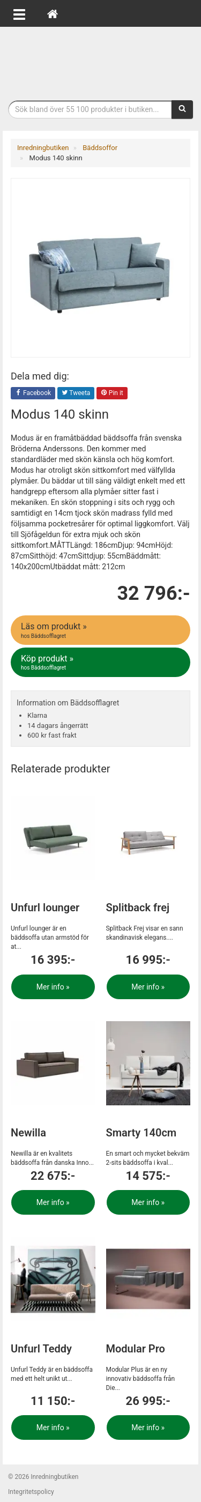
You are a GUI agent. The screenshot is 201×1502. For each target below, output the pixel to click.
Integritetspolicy (31, 1492)
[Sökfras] (90, 109)
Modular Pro (135, 1348)
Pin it (112, 393)
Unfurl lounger (45, 907)
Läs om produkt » (101, 630)
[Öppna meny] (19, 13)
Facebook (33, 393)
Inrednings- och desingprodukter (100, 60)
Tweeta (76, 393)
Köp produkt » (101, 662)
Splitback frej (138, 907)
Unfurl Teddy (41, 1348)
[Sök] (182, 109)
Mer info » (53, 987)
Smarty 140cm (141, 1132)
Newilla (28, 1132)
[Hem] (52, 13)
